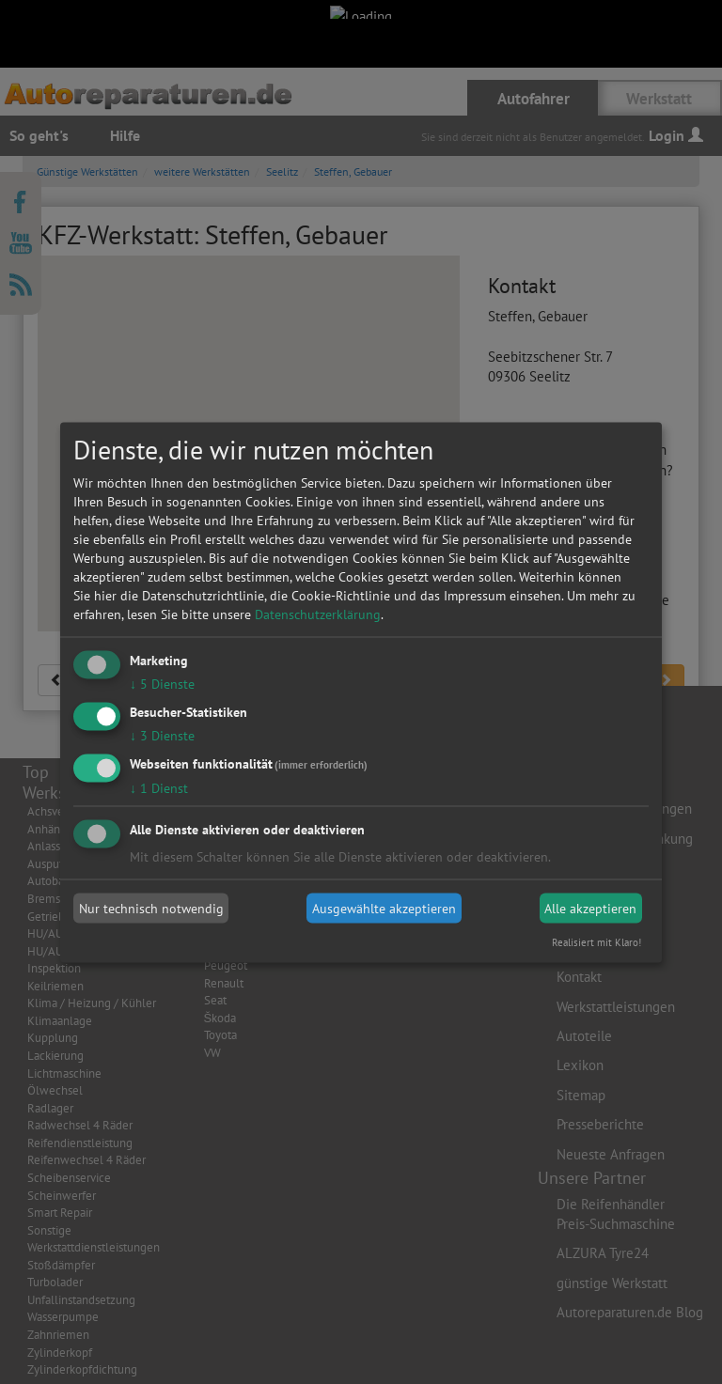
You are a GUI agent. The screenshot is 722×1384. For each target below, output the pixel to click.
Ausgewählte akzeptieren (384, 908)
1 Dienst (159, 787)
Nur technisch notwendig (151, 908)
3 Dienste (162, 734)
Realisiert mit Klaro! (596, 941)
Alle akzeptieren (590, 908)
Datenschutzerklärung (318, 614)
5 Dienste (162, 684)
